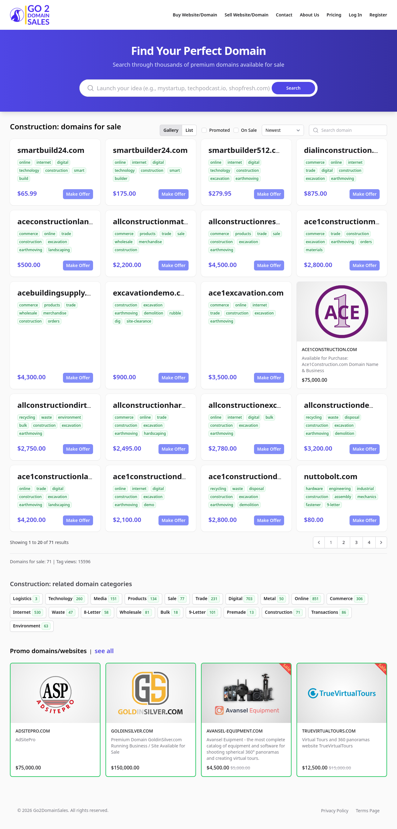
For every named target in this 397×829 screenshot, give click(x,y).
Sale (177, 599)
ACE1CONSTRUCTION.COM (329, 349)
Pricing (334, 15)
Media (106, 599)
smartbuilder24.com (150, 150)
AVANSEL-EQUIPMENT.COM (235, 731)
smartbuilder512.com (248, 150)
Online (308, 599)
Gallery (170, 130)
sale (181, 233)
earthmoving (247, 178)
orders (366, 241)
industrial (365, 488)
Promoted (219, 130)
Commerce (347, 599)
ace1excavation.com (246, 292)
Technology (66, 599)
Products (143, 599)
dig (117, 321)
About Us (309, 15)
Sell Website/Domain (246, 15)
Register (378, 15)
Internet (28, 612)
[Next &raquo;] (381, 542)
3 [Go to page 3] (356, 542)
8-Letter (97, 612)
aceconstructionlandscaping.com (78, 221)
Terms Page (368, 810)
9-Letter (203, 612)
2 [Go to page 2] (343, 542)
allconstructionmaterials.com (167, 221)
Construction (284, 612)
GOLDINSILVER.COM (132, 731)
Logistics (26, 599)
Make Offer (78, 194)
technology (29, 170)
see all (104, 651)
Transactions (330, 612)
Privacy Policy (334, 810)
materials (314, 249)
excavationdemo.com (152, 292)
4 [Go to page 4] (369, 542)
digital (62, 162)
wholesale (124, 241)
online (24, 162)
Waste (63, 612)
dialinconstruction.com (347, 150)
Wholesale (136, 612)
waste (46, 417)
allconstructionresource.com (261, 221)
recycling (27, 417)
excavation (220, 178)
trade (310, 170)
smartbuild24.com (50, 150)
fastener (313, 504)
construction (56, 170)
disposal (352, 417)
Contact (284, 15)
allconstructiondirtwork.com (70, 405)
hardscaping (155, 433)
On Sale (249, 130)
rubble (175, 313)
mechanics (366, 496)
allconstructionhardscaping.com (173, 405)
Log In (355, 15)
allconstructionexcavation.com (265, 405)
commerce (315, 162)
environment (69, 417)
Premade (241, 612)
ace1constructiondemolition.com (269, 476)
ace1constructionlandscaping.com (80, 476)
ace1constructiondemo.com (164, 476)
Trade (207, 599)
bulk (23, 425)
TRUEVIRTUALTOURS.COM (329, 731)
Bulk (171, 612)
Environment (32, 626)
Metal (275, 599)
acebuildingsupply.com (60, 292)
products (147, 233)
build (23, 178)
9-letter (333, 504)
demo (149, 504)
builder (121, 178)
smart (79, 170)
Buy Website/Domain (195, 15)
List (189, 130)
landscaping (59, 249)
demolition (153, 313)
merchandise (150, 241)
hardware (314, 488)
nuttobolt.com (330, 476)
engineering (340, 488)
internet (44, 162)
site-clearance (139, 321)
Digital (242, 599)
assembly (342, 496)
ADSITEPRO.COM (33, 731)
